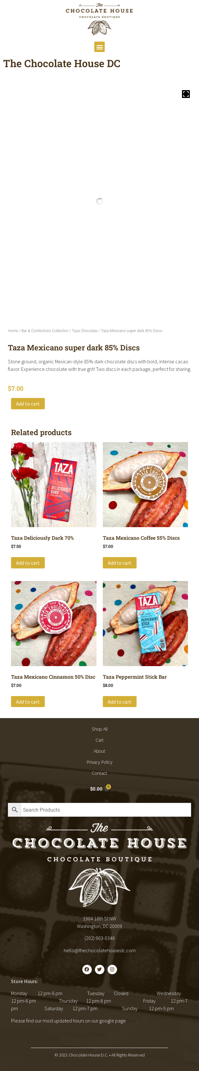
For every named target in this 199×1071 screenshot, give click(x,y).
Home (13, 331)
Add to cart (28, 403)
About (99, 751)
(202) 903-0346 (100, 938)
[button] (99, 47)
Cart (100, 740)
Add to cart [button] (28, 563)
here (132, 1020)
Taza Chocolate (84, 331)
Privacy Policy (99, 762)
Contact (99, 773)
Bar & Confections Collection (44, 331)
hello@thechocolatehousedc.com (100, 950)
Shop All (100, 729)
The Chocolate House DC (61, 63)
